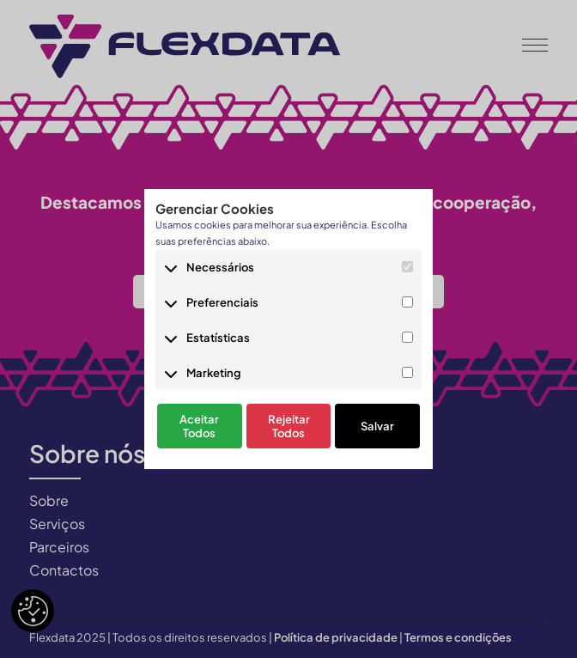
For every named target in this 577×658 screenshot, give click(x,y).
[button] (535, 43)
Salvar (377, 427)
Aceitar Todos (199, 427)
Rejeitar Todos (289, 427)
